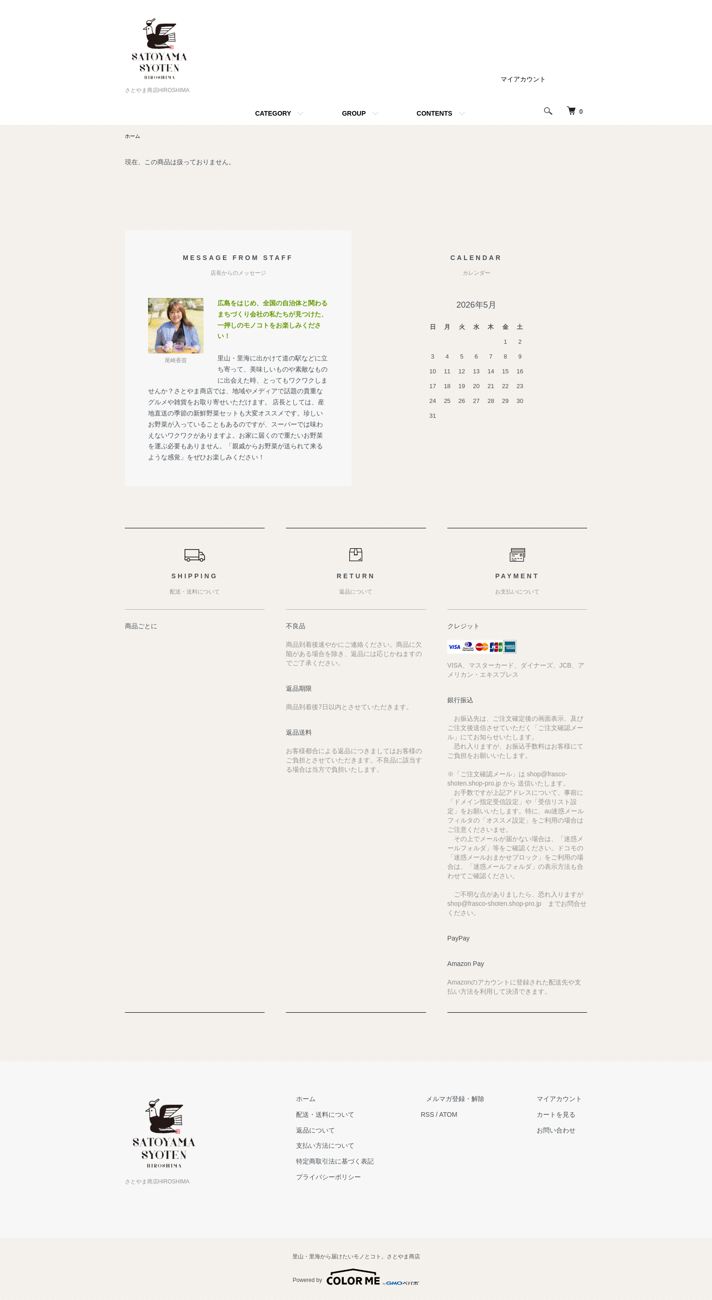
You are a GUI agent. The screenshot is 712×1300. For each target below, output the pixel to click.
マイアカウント (523, 79)
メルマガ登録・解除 (471, 1099)
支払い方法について (352, 1146)
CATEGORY (273, 113)
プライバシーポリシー (355, 1178)
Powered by (356, 1277)
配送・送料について (352, 1115)
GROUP (353, 113)
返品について (342, 1131)
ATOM (469, 1115)
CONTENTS (434, 113)
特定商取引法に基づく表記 (362, 1162)
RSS (449, 1115)
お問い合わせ (561, 1131)
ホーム (133, 136)
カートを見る (561, 1115)
